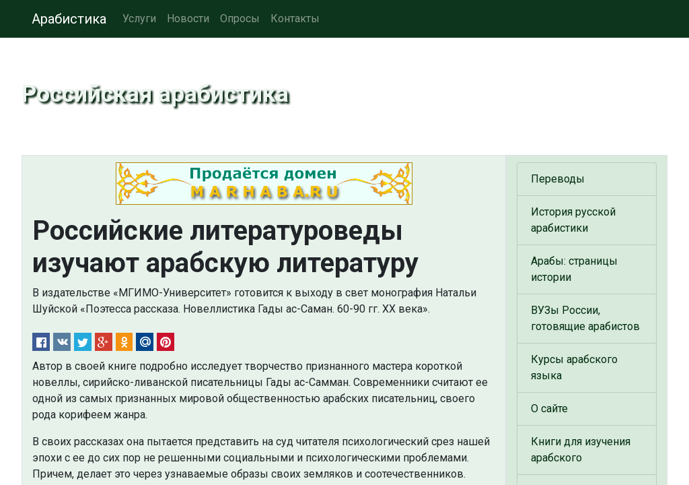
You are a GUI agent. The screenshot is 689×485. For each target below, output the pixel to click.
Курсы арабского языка (574, 367)
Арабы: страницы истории (574, 269)
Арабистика (69, 19)
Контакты (295, 18)
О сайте (549, 408)
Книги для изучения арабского (580, 449)
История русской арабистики (573, 219)
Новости (188, 18)
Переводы (558, 178)
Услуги (139, 18)
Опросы (240, 18)
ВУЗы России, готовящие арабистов (585, 318)
